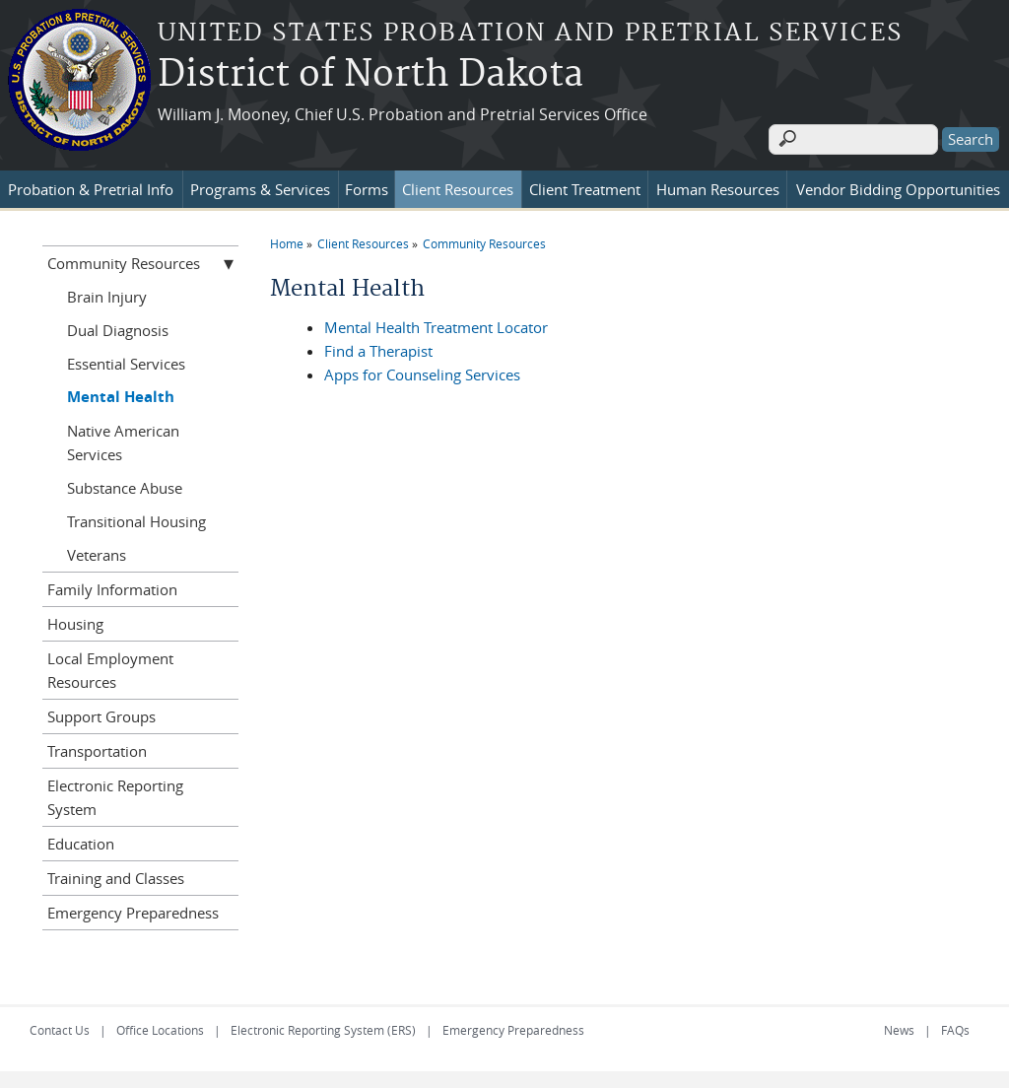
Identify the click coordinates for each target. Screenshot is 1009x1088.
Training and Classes (115, 875)
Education (80, 840)
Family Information (112, 586)
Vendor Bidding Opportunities (898, 186)
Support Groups (101, 713)
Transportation (97, 748)
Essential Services (126, 361)
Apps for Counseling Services (422, 371)
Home (286, 240)
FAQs (955, 1027)
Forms (366, 186)
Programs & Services (260, 186)
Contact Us (60, 1027)
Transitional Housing (136, 518)
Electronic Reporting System (115, 794)
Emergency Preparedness (133, 909)
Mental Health (120, 393)
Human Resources (717, 186)
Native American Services (123, 439)
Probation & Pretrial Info (90, 186)
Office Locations (160, 1027)
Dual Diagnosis (117, 327)
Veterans (96, 552)
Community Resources (484, 240)
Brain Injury (107, 294)
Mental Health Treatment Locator (436, 324)
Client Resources (457, 186)
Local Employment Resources (110, 667)
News (899, 1027)
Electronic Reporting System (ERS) (323, 1027)
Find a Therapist (378, 348)
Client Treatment (584, 186)
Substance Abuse (124, 485)
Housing (75, 621)
